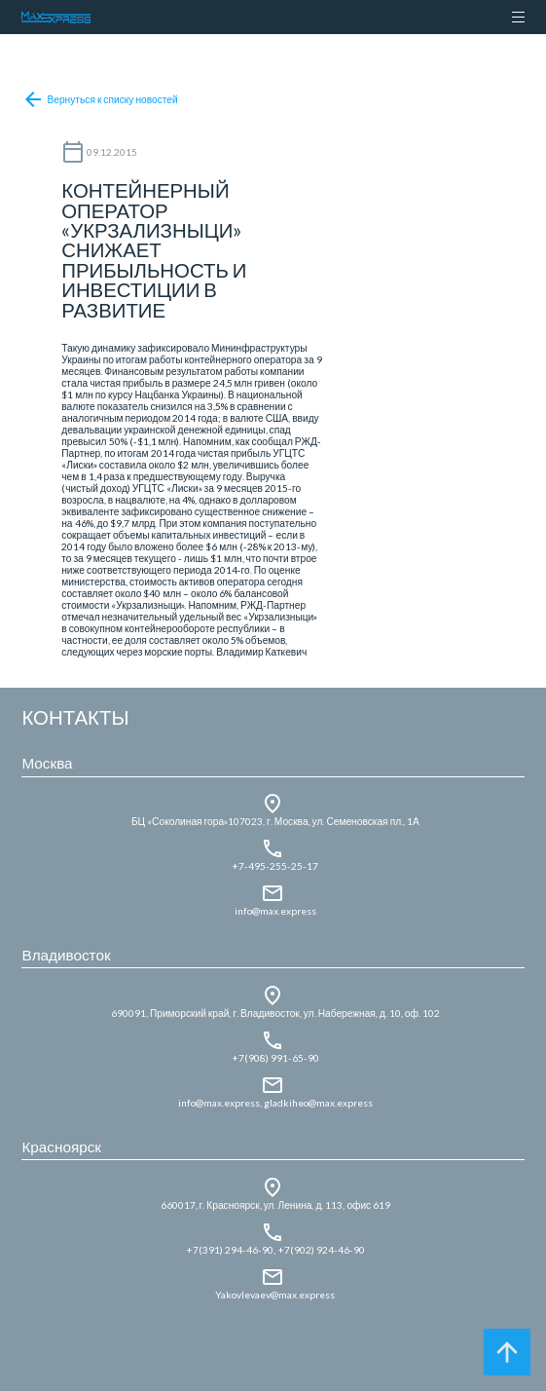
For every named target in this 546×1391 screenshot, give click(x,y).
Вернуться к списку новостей (99, 99)
